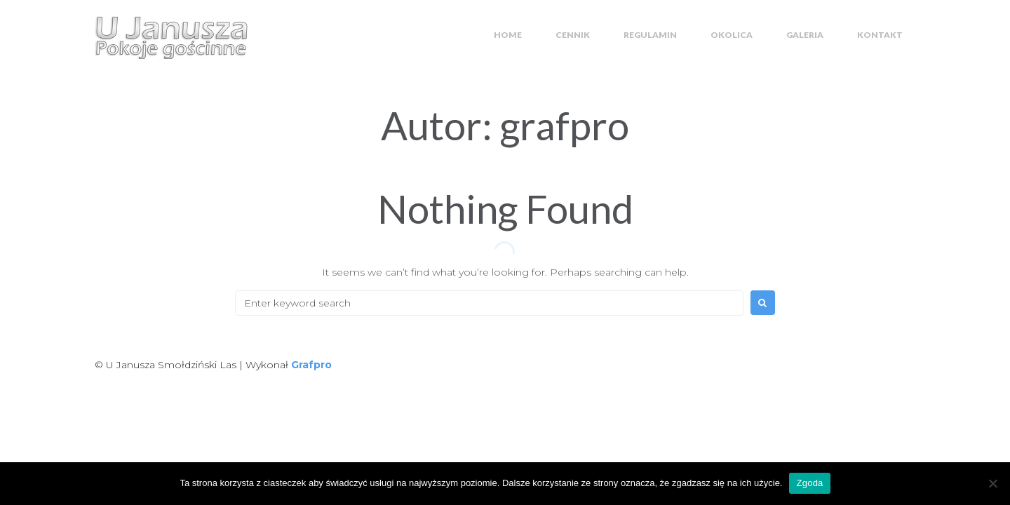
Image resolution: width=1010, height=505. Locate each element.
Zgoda (809, 483)
